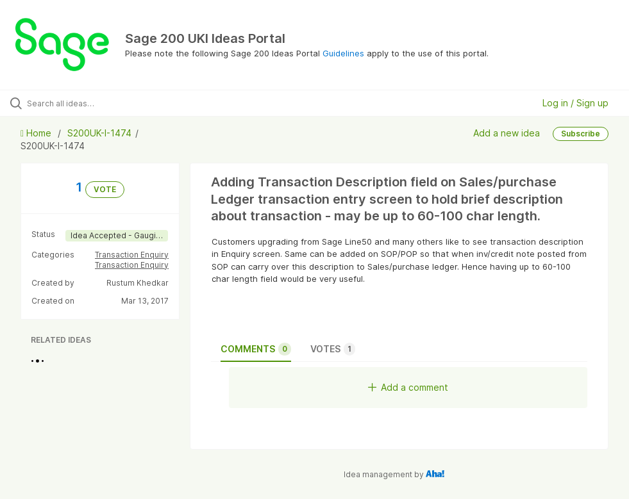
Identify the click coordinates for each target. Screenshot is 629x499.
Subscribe (580, 133)
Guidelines (343, 53)
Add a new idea (506, 132)
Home (37, 132)
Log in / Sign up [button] (575, 102)
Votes (332, 349)
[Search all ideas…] (86, 103)
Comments (256, 349)
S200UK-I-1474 (99, 132)
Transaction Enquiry (132, 254)
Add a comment (408, 387)
